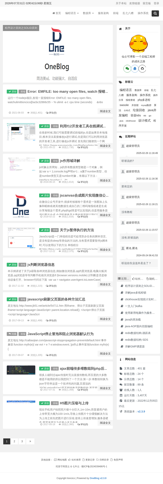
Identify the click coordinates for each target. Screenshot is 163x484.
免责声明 (116, 459)
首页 (56, 13)
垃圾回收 (139, 110)
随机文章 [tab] (153, 278)
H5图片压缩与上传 (74, 403)
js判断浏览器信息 (41, 265)
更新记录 (88, 459)
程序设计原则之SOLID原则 (138, 285)
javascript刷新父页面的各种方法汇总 (56, 299)
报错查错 (131, 100)
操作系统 (143, 13)
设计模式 (144, 120)
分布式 (127, 110)
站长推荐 (74, 459)
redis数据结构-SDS (134, 339)
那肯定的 (127, 186)
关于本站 (121, 3)
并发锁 (135, 105)
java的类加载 (130, 319)
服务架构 (103, 13)
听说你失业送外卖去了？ (136, 263)
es (145, 115)
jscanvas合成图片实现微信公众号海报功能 (93, 195)
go (150, 115)
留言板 (147, 3)
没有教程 (127, 212)
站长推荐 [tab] (138, 278)
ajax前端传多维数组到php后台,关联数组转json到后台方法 (105, 369)
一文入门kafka (131, 306)
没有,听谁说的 (130, 237)
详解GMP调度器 (132, 346)
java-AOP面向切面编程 (136, 326)
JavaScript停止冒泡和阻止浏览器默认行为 (60, 334)
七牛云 (76, 466)
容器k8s (136, 115)
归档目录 (102, 459)
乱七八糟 (128, 13)
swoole (125, 105)
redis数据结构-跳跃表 (135, 333)
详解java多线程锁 (133, 292)
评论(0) (51, 112)
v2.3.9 (141, 411)
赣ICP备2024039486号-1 (94, 466)
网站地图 (60, 459)
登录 (156, 3)
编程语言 (72, 13)
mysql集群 (146, 105)
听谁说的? (128, 160)
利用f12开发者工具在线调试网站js (86, 126)
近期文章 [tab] (124, 278)
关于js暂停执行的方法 (77, 230)
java (122, 121)
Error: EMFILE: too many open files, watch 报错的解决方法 (74, 91)
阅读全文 (105, 111)
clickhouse (131, 121)
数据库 (88, 13)
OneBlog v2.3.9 (98, 478)
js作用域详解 (70, 161)
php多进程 (144, 99)
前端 (115, 13)
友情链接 (134, 3)
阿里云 (66, 466)
